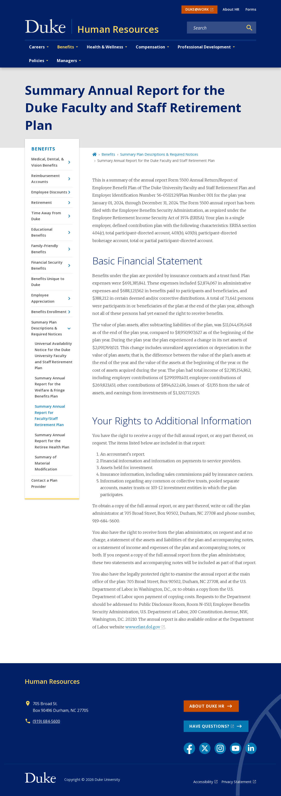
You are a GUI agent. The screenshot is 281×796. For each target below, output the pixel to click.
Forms (251, 9)
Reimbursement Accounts (45, 178)
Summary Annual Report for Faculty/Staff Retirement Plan (50, 415)
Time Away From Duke (46, 216)
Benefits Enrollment (49, 311)
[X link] (205, 748)
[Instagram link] (220, 748)
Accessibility (203, 781)
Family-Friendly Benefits (44, 248)
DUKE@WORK (197, 9)
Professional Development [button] (204, 47)
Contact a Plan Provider (44, 483)
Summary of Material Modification (46, 463)
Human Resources (52, 681)
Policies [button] (36, 60)
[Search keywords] (215, 28)
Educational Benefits (41, 232)
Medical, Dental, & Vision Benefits (47, 162)
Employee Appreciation (42, 298)
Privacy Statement (236, 781)
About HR (231, 9)
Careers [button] (37, 47)
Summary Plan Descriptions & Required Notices (46, 328)
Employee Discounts (49, 192)
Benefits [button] (65, 47)
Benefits (43, 149)
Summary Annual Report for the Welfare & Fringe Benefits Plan (50, 387)
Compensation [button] (150, 47)
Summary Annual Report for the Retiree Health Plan (52, 441)
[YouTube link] (235, 748)
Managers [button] (67, 60)
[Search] (249, 27)
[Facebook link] (189, 748)
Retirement (41, 202)
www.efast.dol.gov (142, 626)
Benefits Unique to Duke (47, 281)
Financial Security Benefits (47, 265)
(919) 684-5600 (46, 721)
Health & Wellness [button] (105, 47)
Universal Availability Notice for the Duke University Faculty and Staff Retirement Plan (53, 355)
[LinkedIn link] (251, 748)
